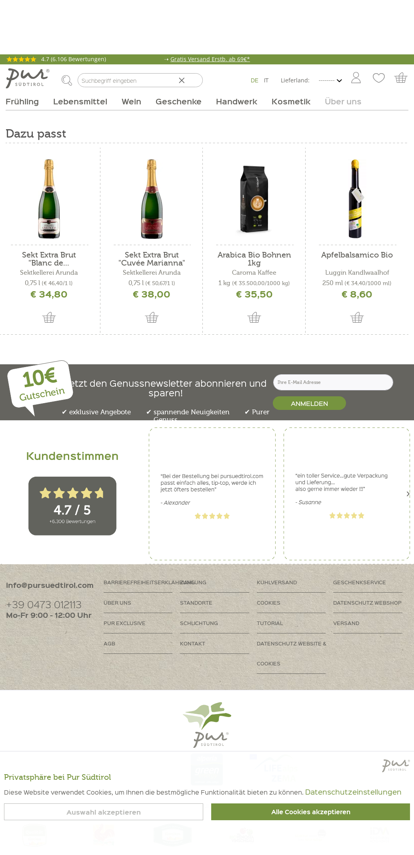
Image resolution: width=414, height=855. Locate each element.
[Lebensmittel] (80, 101)
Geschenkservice (359, 582)
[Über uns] (340, 101)
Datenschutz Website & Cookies (291, 653)
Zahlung (193, 582)
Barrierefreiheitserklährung (142, 582)
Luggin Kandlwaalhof (357, 272)
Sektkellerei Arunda (49, 272)
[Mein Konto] (356, 78)
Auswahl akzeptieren (103, 812)
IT (266, 80)
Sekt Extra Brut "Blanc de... (49, 259)
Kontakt (192, 643)
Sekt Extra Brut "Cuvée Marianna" (151, 259)
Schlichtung (199, 622)
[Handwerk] (236, 101)
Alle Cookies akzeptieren (310, 811)
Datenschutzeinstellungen (353, 792)
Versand (346, 622)
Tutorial (270, 622)
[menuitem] (356, 78)
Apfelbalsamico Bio (357, 255)
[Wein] (131, 101)
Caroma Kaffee (254, 272)
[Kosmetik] (291, 101)
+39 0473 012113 (44, 604)
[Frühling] (26, 101)
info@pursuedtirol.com (50, 584)
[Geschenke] (178, 101)
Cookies (268, 602)
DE (254, 80)
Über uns (117, 602)
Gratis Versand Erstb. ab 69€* (210, 59)
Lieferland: (295, 80)
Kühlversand (277, 582)
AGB (109, 643)
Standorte (196, 602)
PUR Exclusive (125, 622)
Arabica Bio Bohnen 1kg (254, 259)
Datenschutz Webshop (367, 602)
